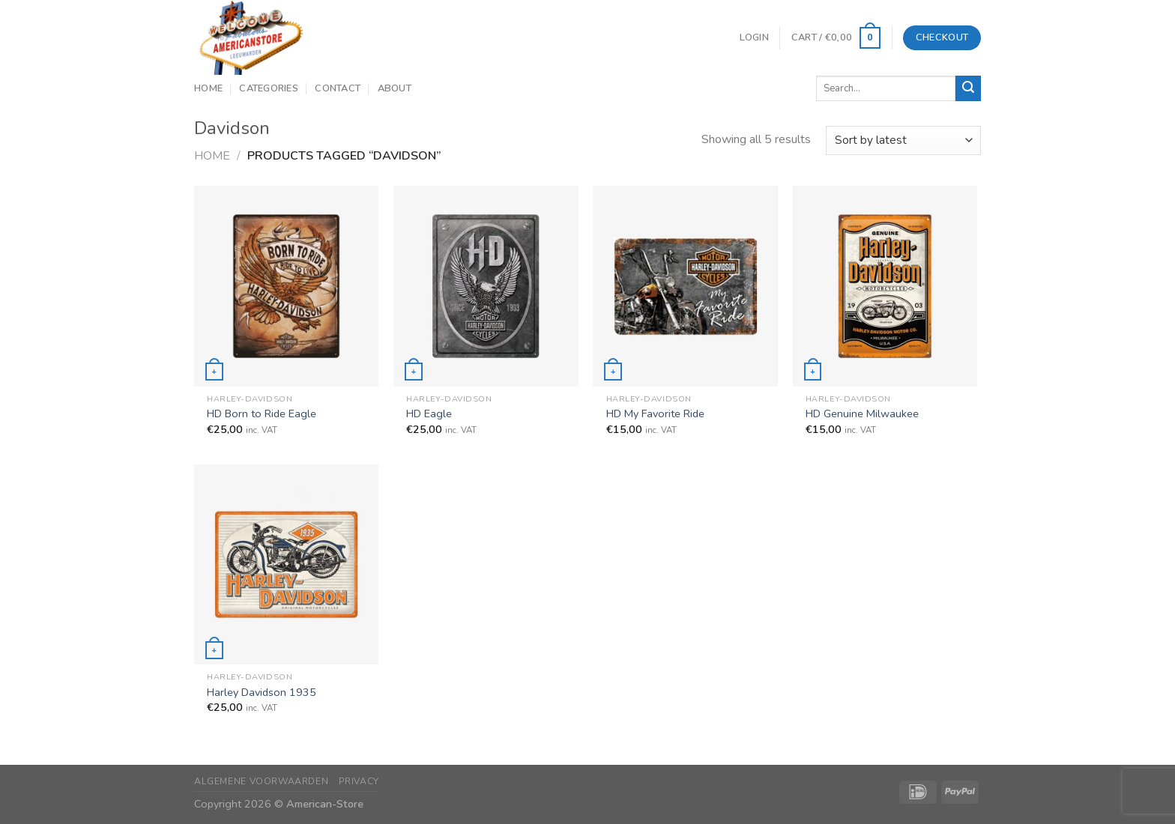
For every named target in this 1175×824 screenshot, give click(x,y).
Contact (337, 88)
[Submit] (968, 88)
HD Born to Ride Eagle (261, 414)
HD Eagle (429, 414)
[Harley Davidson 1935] (286, 564)
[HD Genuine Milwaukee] (885, 286)
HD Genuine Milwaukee (862, 414)
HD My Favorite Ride (655, 414)
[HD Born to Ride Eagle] (286, 286)
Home (208, 88)
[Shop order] (903, 140)
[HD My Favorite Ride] (685, 286)
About (394, 88)
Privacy (359, 781)
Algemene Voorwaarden (261, 781)
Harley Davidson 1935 (261, 692)
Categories (268, 88)
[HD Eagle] (486, 286)
